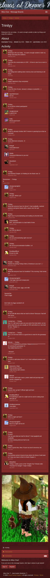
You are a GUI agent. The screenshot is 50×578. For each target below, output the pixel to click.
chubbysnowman (14, 404)
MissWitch (12, 161)
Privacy (36, 575)
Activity (6, 547)
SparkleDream (14, 94)
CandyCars (11, 321)
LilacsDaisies (13, 220)
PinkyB (11, 146)
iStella (11, 153)
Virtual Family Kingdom (15, 575)
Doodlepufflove (14, 251)
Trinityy (10, 51)
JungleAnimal (13, 111)
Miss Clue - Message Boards (12, 12)
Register (12, 566)
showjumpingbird (14, 186)
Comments (25, 556)
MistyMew (12, 462)
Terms (41, 575)
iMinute (10, 342)
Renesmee (6, 179)
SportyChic (7, 293)
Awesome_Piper (14, 366)
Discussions (7, 552)
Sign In (5, 566)
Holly (11, 119)
